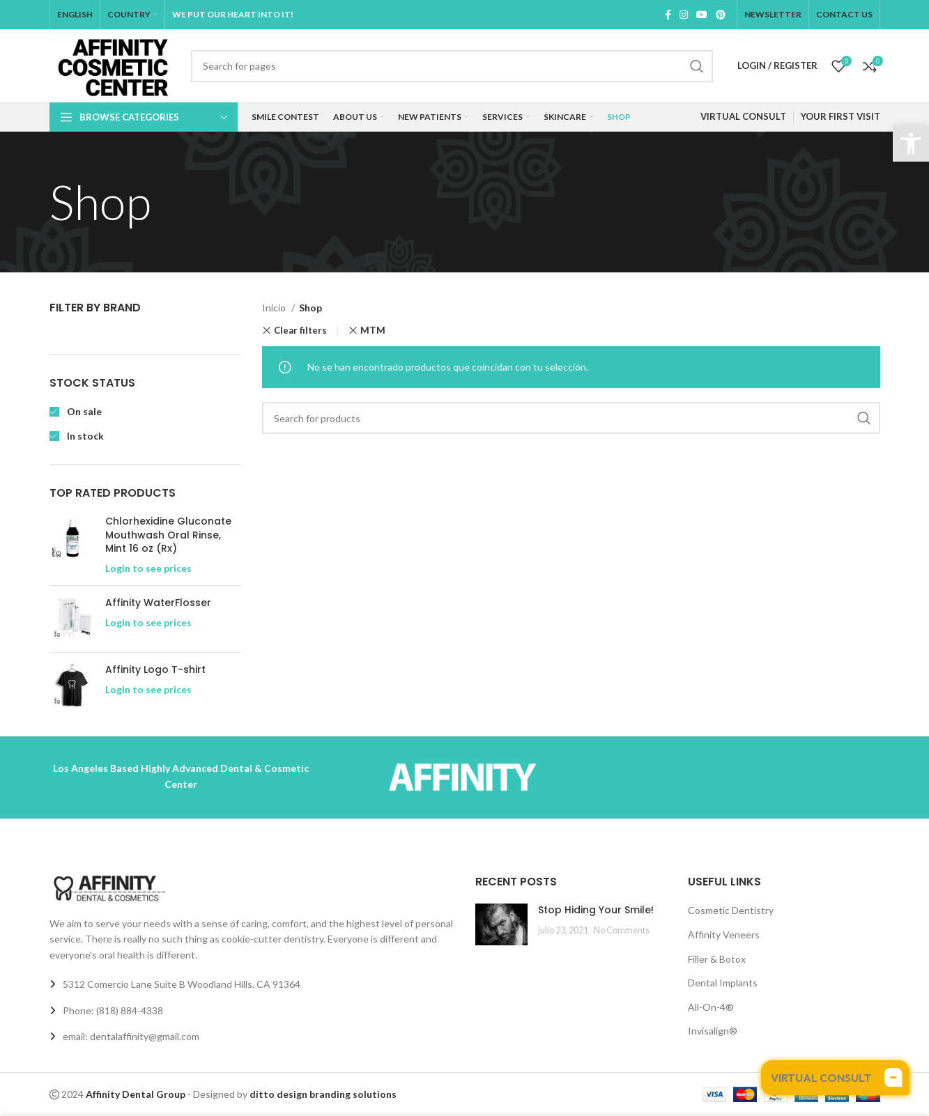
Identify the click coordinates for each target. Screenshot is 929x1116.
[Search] (452, 66)
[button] (911, 143)
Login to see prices (148, 568)
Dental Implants (723, 983)
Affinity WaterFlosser (158, 603)
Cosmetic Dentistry (731, 910)
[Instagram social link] (683, 15)
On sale (83, 411)
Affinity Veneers (724, 934)
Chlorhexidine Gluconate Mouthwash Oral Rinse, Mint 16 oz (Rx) (168, 535)
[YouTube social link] (702, 15)
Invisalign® (712, 1031)
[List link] (251, 1010)
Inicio (275, 307)
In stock (84, 436)
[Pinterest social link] (721, 15)
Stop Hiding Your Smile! (596, 910)
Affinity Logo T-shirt (155, 669)
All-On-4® (711, 1007)
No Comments (622, 930)
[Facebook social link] (668, 15)
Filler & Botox (717, 959)
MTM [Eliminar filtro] (372, 330)
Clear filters (300, 330)
